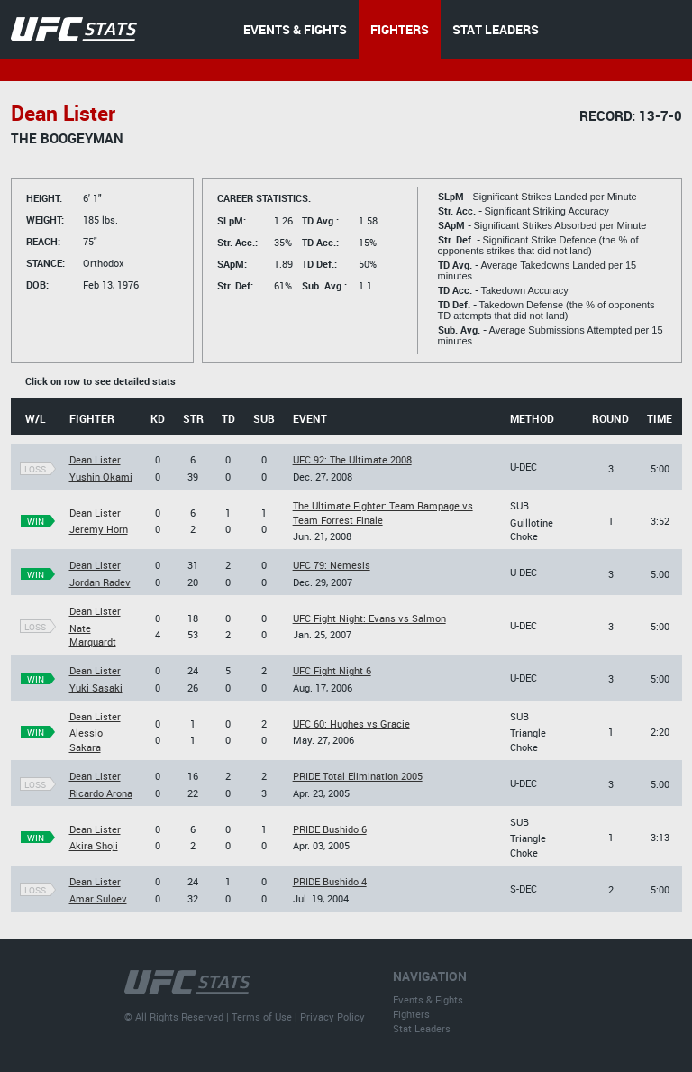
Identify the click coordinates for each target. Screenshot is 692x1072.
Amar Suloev (98, 898)
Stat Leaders (422, 1028)
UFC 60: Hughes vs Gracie (351, 723)
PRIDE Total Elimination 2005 (358, 776)
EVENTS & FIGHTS (295, 29)
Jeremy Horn (98, 529)
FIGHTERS (399, 29)
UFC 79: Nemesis (331, 565)
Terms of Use (262, 1016)
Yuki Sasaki (96, 687)
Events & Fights (428, 999)
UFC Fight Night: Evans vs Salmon (369, 618)
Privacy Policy (332, 1016)
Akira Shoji (93, 845)
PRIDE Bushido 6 (330, 829)
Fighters (411, 1014)
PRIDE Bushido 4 (330, 881)
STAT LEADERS (495, 29)
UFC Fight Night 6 (332, 670)
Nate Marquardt (92, 634)
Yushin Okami (100, 476)
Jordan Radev (100, 582)
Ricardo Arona (100, 793)
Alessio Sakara (86, 739)
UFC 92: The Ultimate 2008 (352, 459)
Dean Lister (95, 459)
